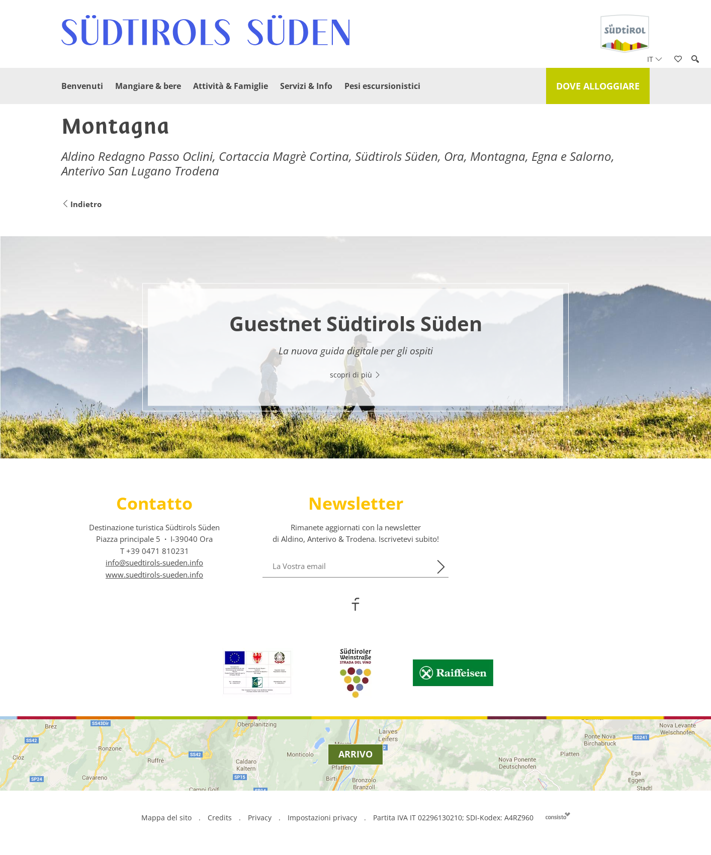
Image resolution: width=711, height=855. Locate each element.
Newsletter (355, 503)
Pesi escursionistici (382, 85)
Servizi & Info (306, 85)
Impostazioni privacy (323, 817)
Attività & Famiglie (230, 85)
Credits (220, 817)
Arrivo (355, 754)
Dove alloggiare (598, 86)
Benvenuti (82, 85)
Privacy (260, 817)
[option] (355, 347)
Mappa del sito (166, 817)
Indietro (81, 204)
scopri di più (355, 374)
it (654, 59)
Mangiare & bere (148, 85)
